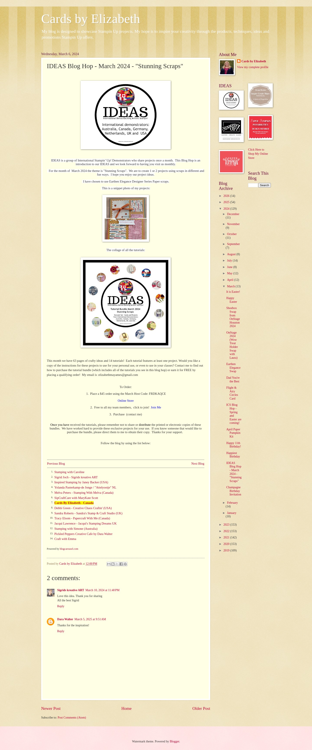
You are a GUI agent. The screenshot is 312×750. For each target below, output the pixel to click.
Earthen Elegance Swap (233, 367)
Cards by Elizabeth (90, 19)
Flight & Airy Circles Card (232, 393)
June (230, 267)
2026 (226, 195)
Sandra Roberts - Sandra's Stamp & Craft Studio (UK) (88, 513)
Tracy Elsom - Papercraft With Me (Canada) (82, 518)
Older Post (201, 708)
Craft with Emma (65, 539)
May (230, 273)
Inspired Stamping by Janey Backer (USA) (81, 482)
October (232, 234)
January (231, 513)
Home (126, 708)
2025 (226, 202)
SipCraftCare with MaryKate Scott (76, 498)
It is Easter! (233, 291)
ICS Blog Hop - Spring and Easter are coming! (233, 413)
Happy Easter (231, 299)
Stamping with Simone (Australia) (76, 528)
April (230, 279)
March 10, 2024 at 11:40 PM (102, 590)
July (230, 260)
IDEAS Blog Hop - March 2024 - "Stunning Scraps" (233, 472)
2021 (226, 537)
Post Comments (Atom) (72, 717)
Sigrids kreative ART (70, 590)
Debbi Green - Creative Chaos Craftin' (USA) (83, 508)
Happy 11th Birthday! (233, 444)
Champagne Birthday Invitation (233, 491)
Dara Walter (65, 619)
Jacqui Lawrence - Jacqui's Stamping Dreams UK (85, 523)
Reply (60, 606)
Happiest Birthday (233, 454)
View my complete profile (252, 67)
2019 (226, 550)
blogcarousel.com (69, 548)
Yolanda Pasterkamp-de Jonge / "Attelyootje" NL (85, 487)
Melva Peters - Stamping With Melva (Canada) (84, 492)
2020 (226, 544)
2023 (226, 524)
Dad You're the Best (233, 379)
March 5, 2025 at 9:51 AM (90, 619)
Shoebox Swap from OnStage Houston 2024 (233, 317)
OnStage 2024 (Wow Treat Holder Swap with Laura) (232, 345)
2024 (226, 208)
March (231, 286)
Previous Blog (56, 463)
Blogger (174, 741)
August (231, 254)
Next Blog (197, 463)
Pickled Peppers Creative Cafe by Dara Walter (83, 534)
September (233, 244)
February (232, 502)
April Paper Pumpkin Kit (233, 433)
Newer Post (51, 708)
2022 (226, 531)
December (233, 214)
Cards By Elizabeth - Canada (74, 503)
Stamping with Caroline (69, 472)
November (233, 224)
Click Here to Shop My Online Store (258, 154)
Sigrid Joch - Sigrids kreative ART (76, 477)
